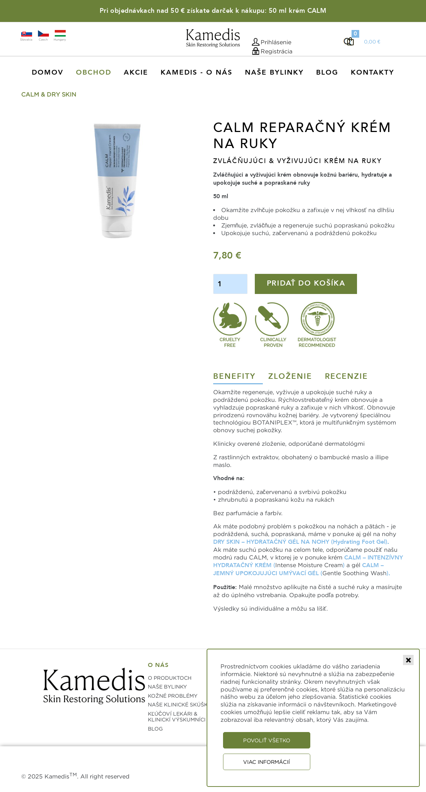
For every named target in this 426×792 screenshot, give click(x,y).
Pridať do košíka (306, 283)
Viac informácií (266, 762)
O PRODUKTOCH (170, 677)
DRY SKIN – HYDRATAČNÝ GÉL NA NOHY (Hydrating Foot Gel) (300, 542)
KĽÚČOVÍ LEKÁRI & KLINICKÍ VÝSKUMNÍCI (177, 716)
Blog (327, 72)
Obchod (93, 72)
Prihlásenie (276, 42)
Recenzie (346, 376)
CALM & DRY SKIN (48, 94)
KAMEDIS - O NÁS (197, 72)
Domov (48, 72)
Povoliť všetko (266, 740)
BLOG (155, 728)
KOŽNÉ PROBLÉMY (172, 695)
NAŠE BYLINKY (167, 686)
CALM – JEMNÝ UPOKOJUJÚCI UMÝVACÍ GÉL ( (298, 569)
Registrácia (276, 51)
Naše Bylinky (274, 72)
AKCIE (136, 72)
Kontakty (372, 72)
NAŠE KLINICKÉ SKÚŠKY (179, 704)
